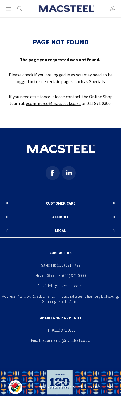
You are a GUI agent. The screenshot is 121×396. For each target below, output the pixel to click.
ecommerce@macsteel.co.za (53, 103)
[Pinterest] (69, 173)
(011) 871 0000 (74, 275)
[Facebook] (53, 173)
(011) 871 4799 (68, 265)
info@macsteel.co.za (66, 286)
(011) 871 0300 (63, 330)
